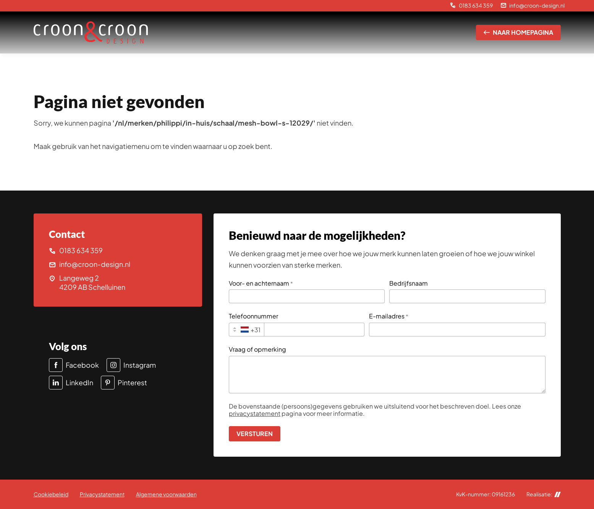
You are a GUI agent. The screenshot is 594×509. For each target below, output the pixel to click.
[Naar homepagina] (518, 32)
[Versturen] (254, 433)
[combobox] (246, 329)
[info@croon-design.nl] (532, 6)
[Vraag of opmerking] (387, 374)
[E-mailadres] (457, 329)
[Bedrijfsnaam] (467, 296)
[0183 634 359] (471, 6)
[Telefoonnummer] (314, 329)
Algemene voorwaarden (166, 494)
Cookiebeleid (51, 494)
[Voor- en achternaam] (306, 296)
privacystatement (254, 413)
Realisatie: (543, 494)
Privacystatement (102, 494)
